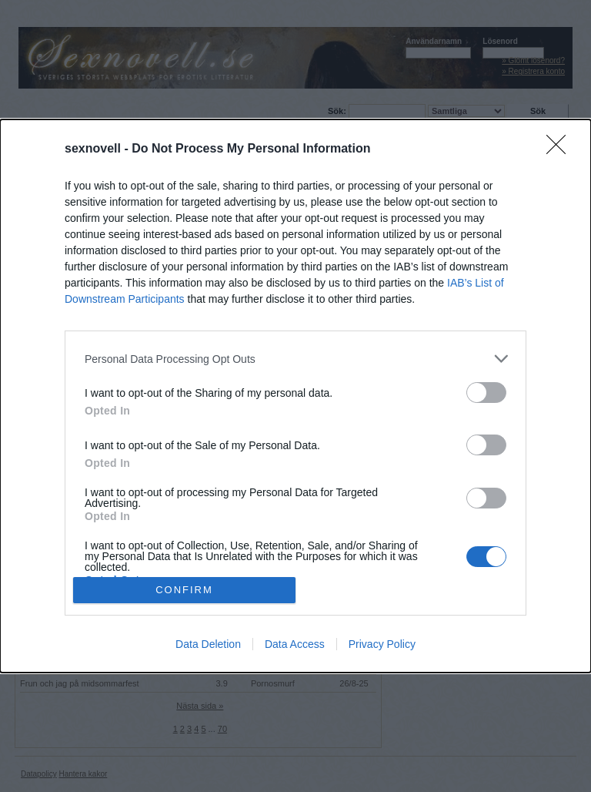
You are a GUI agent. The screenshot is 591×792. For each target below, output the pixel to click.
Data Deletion (208, 644)
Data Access (295, 644)
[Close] (561, 149)
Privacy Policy (382, 644)
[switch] (486, 392)
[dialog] (295, 395)
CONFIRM (184, 589)
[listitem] (295, 359)
